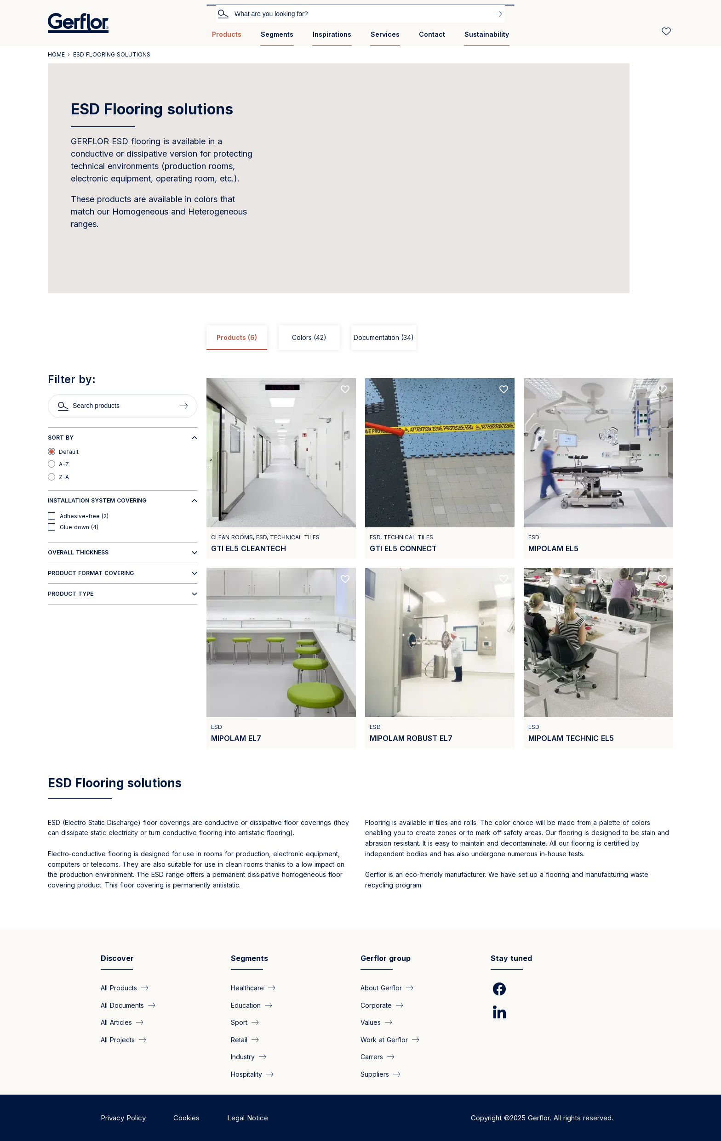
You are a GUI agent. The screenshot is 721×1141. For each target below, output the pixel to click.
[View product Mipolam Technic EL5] (598, 658)
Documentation (384, 338)
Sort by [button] (61, 437)
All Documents (122, 1005)
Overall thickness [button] (78, 552)
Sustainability (486, 34)
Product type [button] (70, 593)
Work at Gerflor (384, 1039)
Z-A (64, 477)
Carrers (371, 1057)
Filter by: (72, 379)
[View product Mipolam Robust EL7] (440, 658)
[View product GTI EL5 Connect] (440, 468)
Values (370, 1022)
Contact (432, 34)
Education (246, 1005)
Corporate (376, 1005)
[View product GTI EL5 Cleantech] (281, 468)
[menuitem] (227, 38)
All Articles (116, 1022)
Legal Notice (247, 1117)
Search (223, 13)
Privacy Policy (123, 1117)
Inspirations (332, 34)
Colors (309, 338)
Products (226, 34)
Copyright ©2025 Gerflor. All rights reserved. (542, 1117)
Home (56, 54)
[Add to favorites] (345, 389)
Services (385, 34)
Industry (243, 1057)
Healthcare (247, 988)
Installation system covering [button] (97, 500)
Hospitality (246, 1074)
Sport (239, 1022)
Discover (117, 958)
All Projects (118, 1039)
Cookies (186, 1117)
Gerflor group (385, 958)
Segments (277, 34)
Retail (239, 1039)
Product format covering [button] (91, 573)
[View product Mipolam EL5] (598, 468)
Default (69, 451)
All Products (119, 988)
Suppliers (374, 1074)
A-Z (64, 464)
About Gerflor (381, 988)
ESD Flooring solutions (115, 783)
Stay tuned (511, 958)
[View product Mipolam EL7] (281, 658)
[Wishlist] (666, 31)
